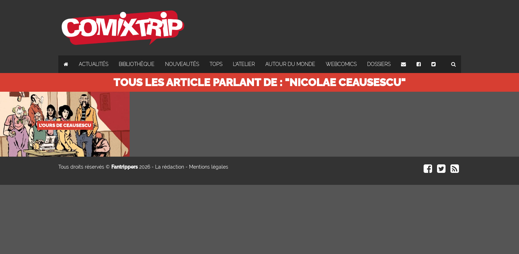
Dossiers (378, 64)
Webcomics (341, 64)
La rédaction (169, 167)
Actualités (93, 64)
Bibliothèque (136, 64)
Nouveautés (182, 64)
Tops (216, 64)
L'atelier (244, 64)
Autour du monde (290, 64)
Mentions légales (208, 167)
